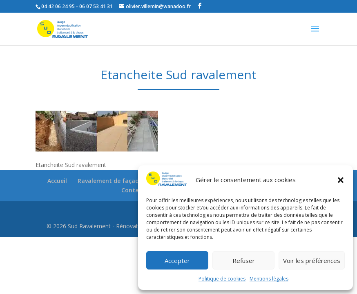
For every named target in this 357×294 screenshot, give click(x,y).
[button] (341, 180)
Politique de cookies (222, 278)
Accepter (177, 260)
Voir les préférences (311, 260)
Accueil (57, 181)
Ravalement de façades (111, 181)
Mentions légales (269, 278)
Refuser (243, 260)
